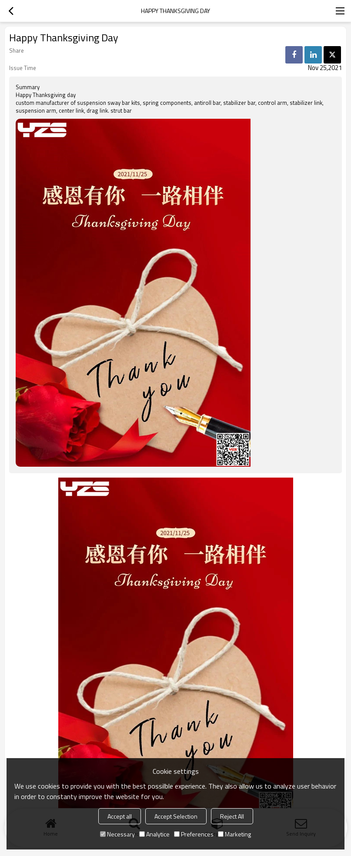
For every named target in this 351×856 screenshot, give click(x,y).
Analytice (154, 834)
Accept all (119, 816)
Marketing (234, 834)
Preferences (194, 834)
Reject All (232, 816)
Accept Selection (175, 816)
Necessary (117, 834)
